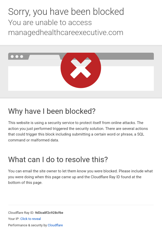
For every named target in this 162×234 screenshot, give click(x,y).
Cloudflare (55, 225)
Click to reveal (30, 219)
